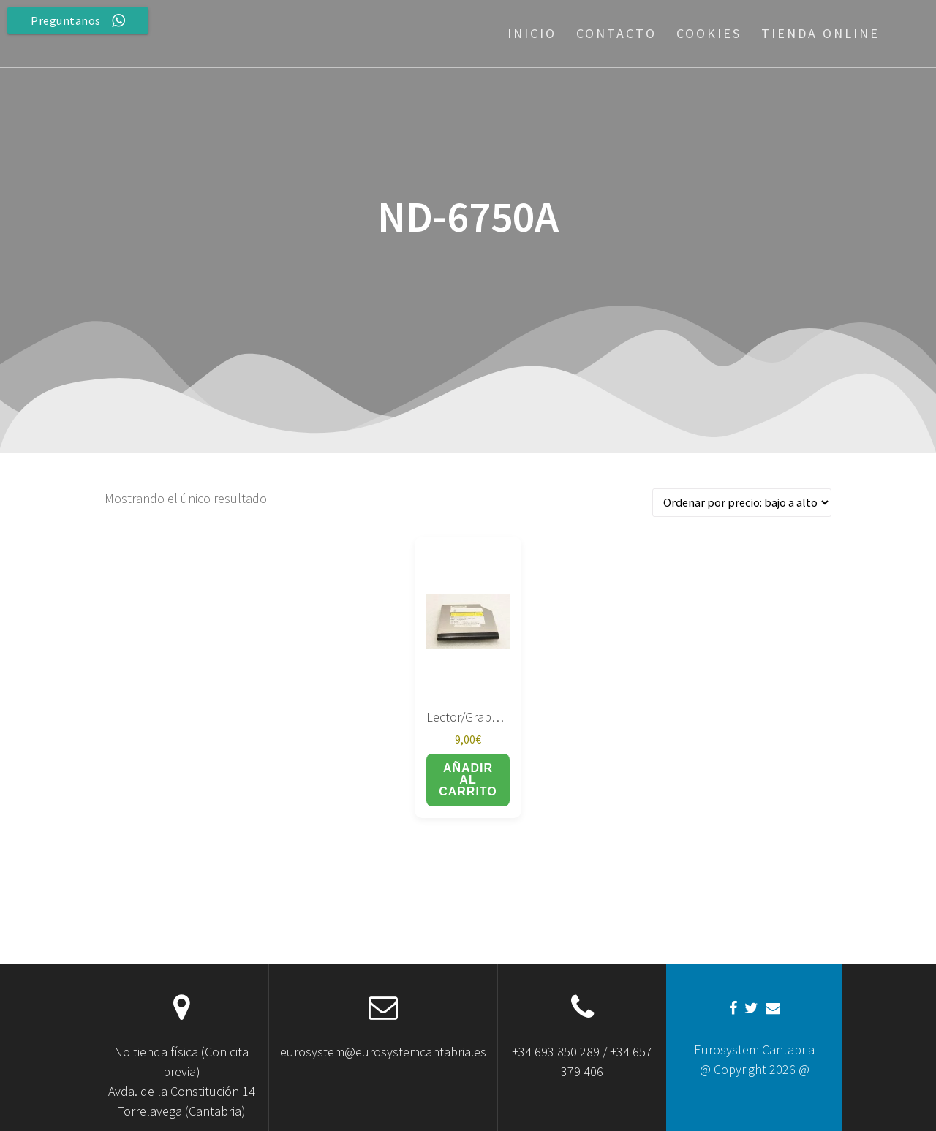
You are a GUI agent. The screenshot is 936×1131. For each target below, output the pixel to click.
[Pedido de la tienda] (741, 502)
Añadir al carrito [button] (468, 780)
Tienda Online (820, 33)
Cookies (708, 33)
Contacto (616, 33)
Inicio (531, 33)
